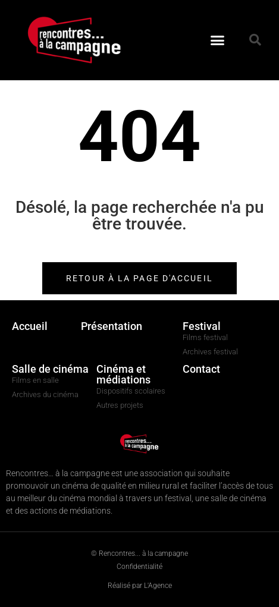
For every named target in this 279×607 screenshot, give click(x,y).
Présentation (111, 326)
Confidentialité (139, 566)
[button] (217, 40)
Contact (201, 369)
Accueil (30, 326)
